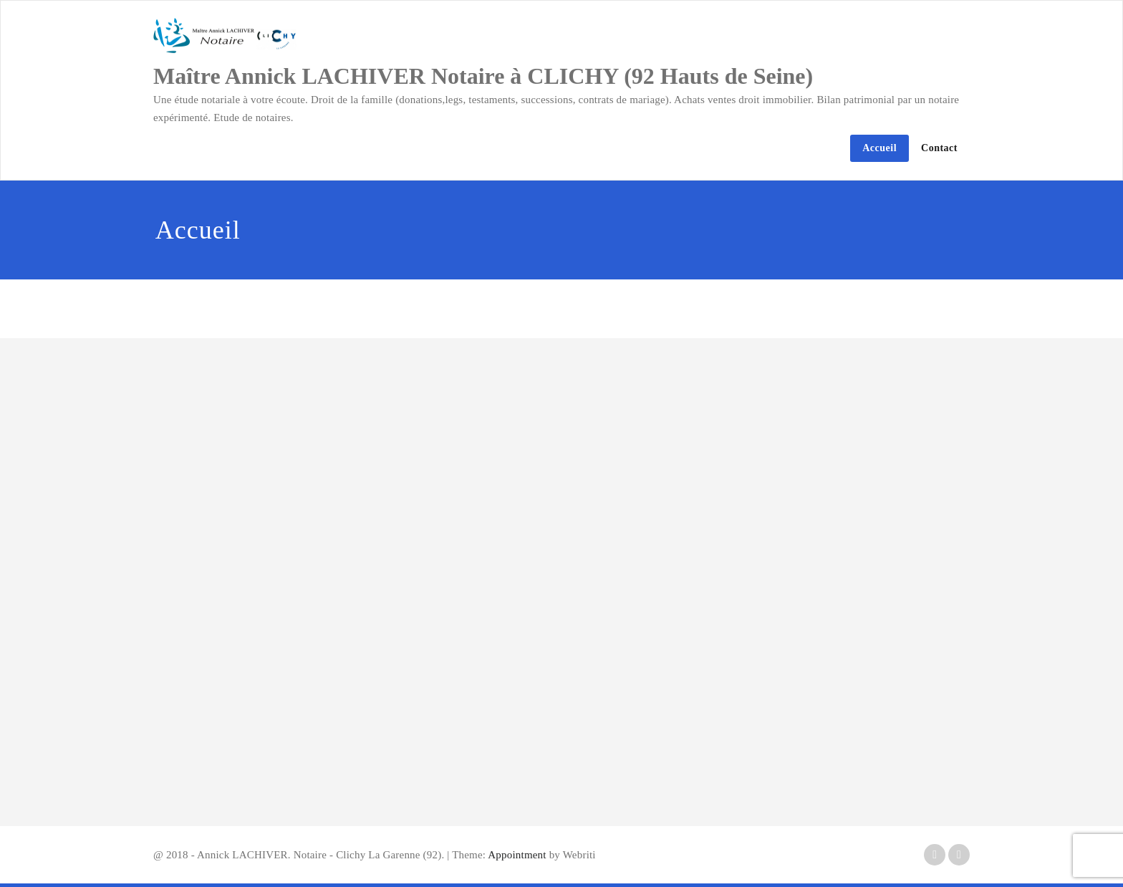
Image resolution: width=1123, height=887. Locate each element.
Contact (939, 148)
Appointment (516, 854)
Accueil (879, 148)
